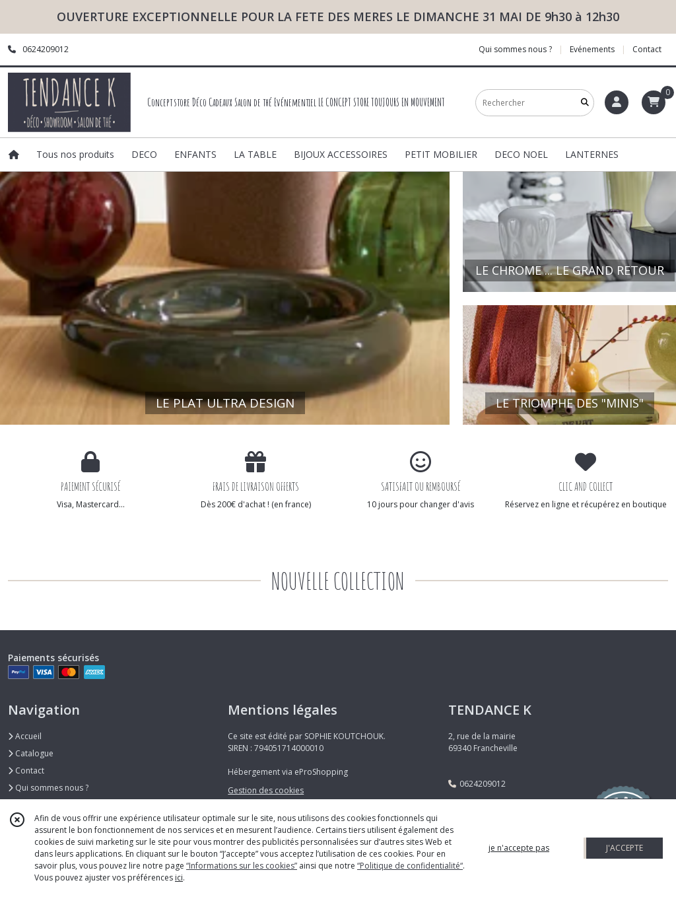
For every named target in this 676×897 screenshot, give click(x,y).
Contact (646, 49)
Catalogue (30, 753)
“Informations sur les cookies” (241, 865)
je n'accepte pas (519, 847)
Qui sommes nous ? (48, 787)
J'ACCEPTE (624, 847)
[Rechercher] (584, 103)
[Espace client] (616, 102)
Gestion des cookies (266, 790)
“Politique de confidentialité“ (410, 865)
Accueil (25, 736)
